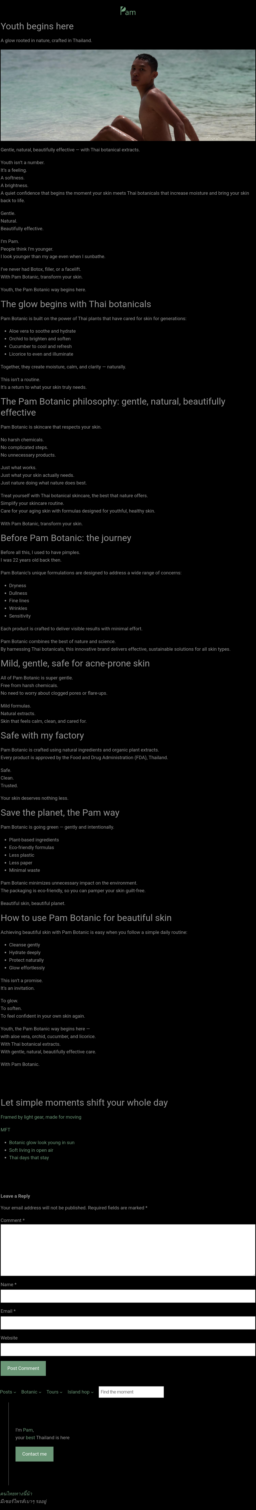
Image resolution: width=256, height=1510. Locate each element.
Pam (28, 1430)
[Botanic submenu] (31, 1392)
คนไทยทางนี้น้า (16, 1493)
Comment (13, 1220)
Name (9, 1284)
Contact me (34, 1454)
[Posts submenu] (8, 1392)
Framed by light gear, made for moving (41, 1117)
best (31, 1437)
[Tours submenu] (54, 1392)
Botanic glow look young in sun (42, 1142)
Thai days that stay (29, 1157)
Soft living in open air (31, 1150)
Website (9, 1338)
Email (8, 1311)
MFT (5, 1129)
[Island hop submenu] (81, 1392)
